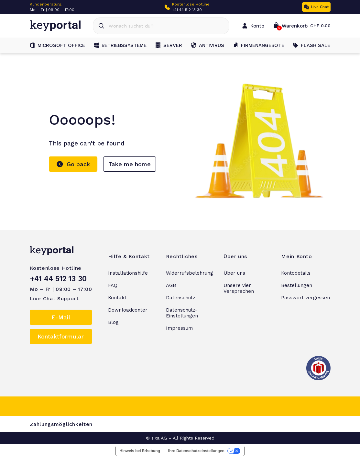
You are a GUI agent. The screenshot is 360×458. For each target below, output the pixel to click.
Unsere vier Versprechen (239, 288)
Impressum (179, 328)
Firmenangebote (258, 45)
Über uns (234, 273)
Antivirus (207, 45)
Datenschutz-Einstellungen (182, 313)
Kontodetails (296, 273)
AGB (171, 285)
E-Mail (60, 317)
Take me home (129, 164)
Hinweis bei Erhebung (140, 451)
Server (169, 45)
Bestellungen (296, 285)
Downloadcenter (127, 310)
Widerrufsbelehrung (189, 273)
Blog (113, 322)
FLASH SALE (311, 45)
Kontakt (117, 298)
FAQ (112, 285)
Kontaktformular (61, 336)
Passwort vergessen (305, 298)
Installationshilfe (128, 273)
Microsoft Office (57, 45)
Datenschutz (180, 298)
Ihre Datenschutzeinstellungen (196, 451)
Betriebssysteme (120, 45)
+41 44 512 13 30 (187, 9)
